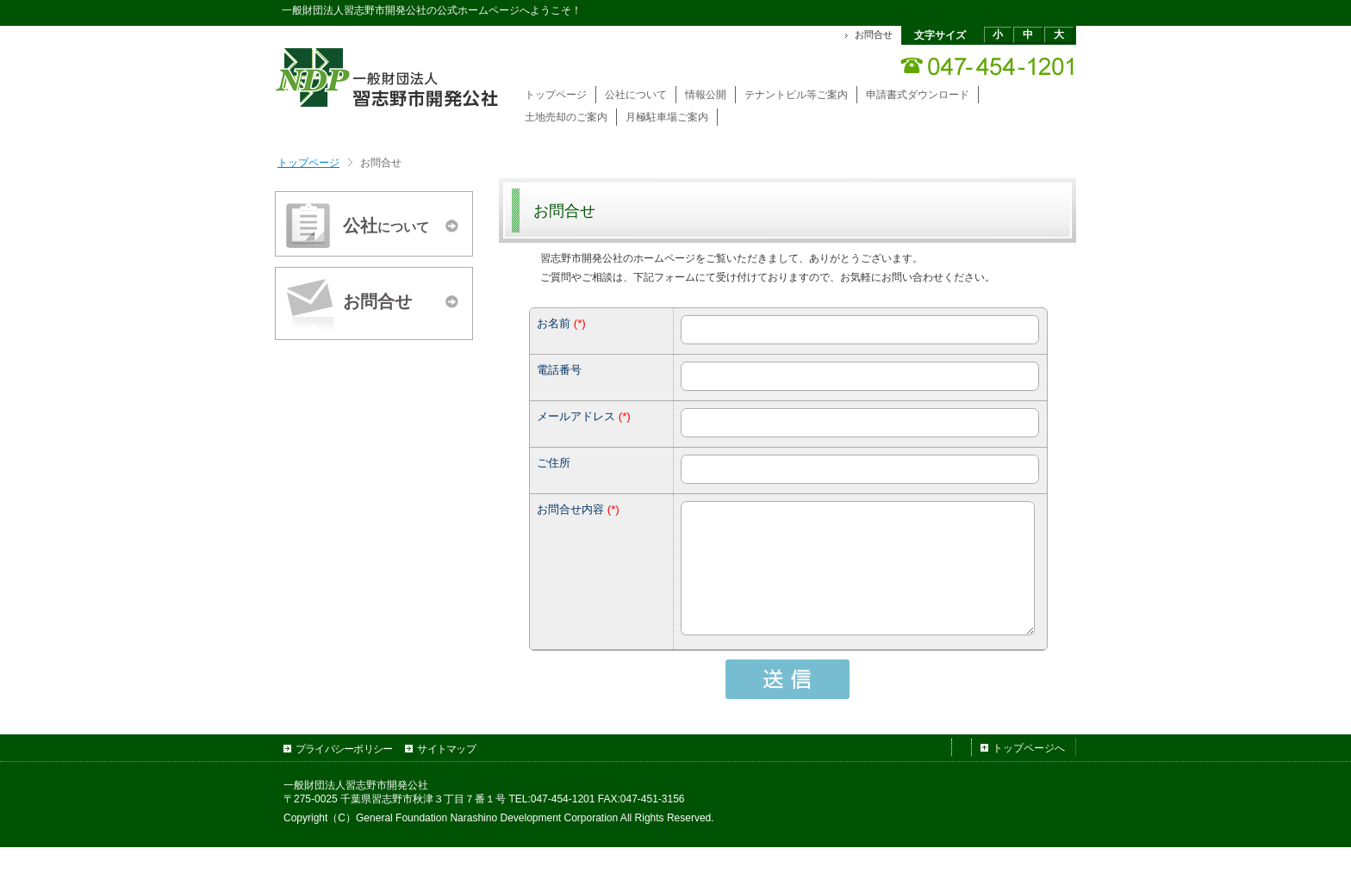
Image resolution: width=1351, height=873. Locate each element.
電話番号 (559, 369)
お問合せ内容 (570, 509)
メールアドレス (576, 416)
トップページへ (1029, 774)
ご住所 (553, 462)
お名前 (553, 323)
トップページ (308, 163)
